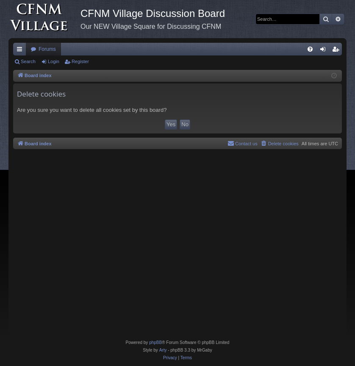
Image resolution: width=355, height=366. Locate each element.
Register (80, 61)
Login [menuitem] (324, 50)
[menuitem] (310, 49)
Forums (47, 49)
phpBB (155, 342)
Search (28, 61)
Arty (163, 350)
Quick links (21, 50)
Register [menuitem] (337, 50)
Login (53, 61)
